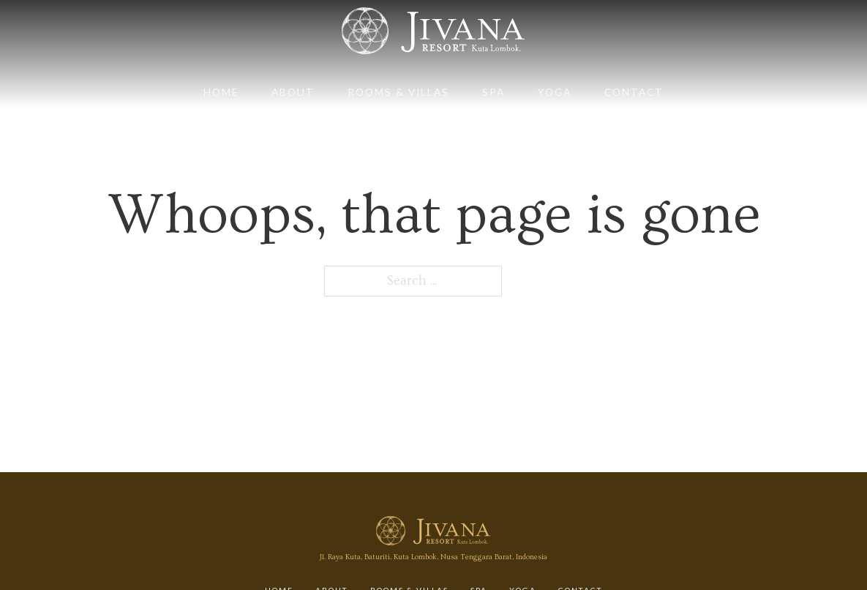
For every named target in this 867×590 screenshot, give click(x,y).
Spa (493, 92)
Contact (634, 92)
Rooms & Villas (398, 92)
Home (221, 92)
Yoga (554, 92)
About (293, 92)
